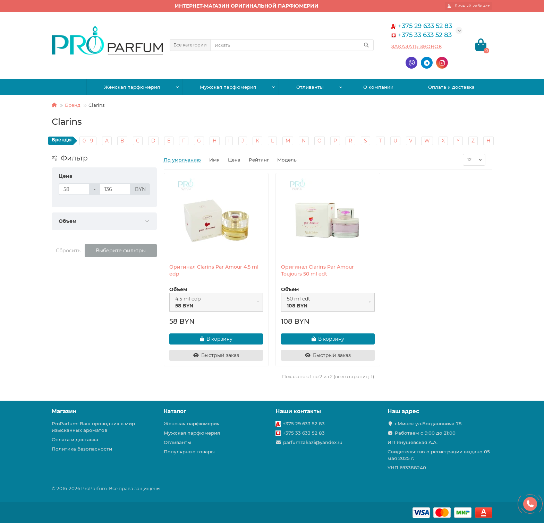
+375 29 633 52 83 (304, 423)
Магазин (64, 411)
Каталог (175, 411)
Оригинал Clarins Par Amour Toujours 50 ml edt (317, 270)
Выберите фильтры (121, 250)
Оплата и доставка (451, 87)
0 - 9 (88, 141)
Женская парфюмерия (132, 87)
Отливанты (310, 87)
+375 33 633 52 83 (304, 433)
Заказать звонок (416, 46)
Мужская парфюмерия (228, 87)
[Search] (292, 45)
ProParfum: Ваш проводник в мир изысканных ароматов (93, 427)
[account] (468, 6)
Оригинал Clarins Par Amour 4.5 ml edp (213, 270)
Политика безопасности (82, 449)
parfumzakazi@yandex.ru (312, 442)
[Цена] (74, 189)
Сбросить (68, 250)
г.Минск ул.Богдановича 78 (428, 423)
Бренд (72, 105)
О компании (378, 87)
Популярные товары (189, 451)
